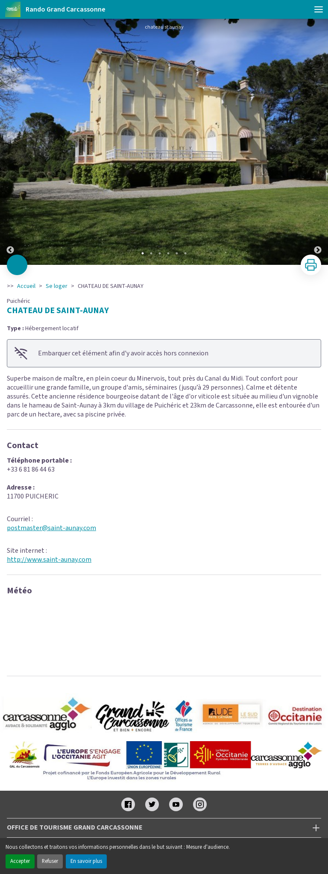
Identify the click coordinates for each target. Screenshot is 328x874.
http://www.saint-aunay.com (49, 559)
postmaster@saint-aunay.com (51, 528)
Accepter (20, 861)
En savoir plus (86, 861)
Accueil (26, 286)
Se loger (56, 286)
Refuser (50, 861)
